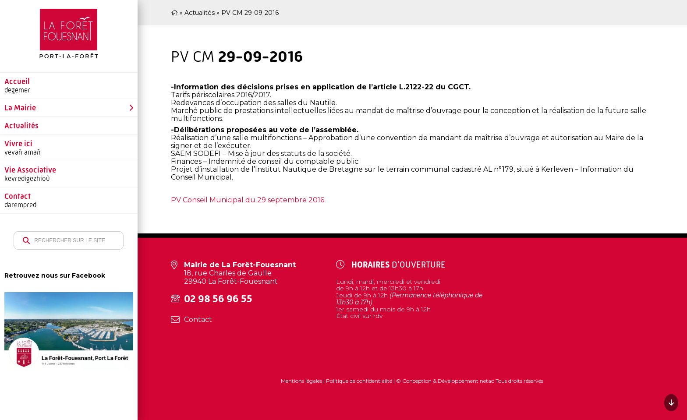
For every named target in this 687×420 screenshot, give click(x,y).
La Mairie (20, 107)
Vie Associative (30, 170)
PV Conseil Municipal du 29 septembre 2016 (247, 200)
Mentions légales (302, 381)
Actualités (21, 125)
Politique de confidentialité (359, 381)
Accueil (17, 81)
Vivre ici (18, 143)
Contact (17, 196)
